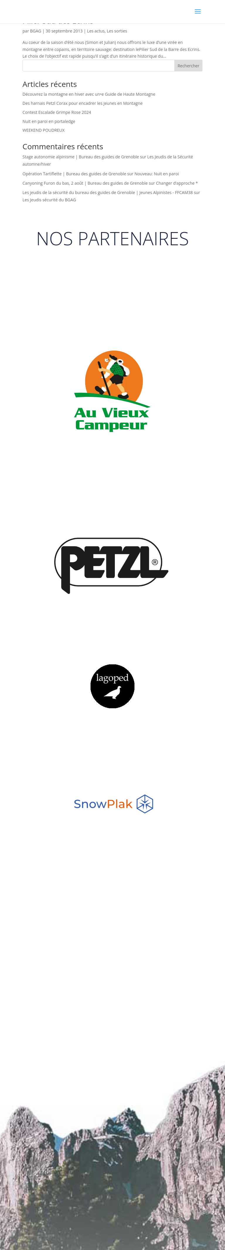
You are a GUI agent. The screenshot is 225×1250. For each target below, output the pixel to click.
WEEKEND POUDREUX (44, 130)
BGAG (35, 31)
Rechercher (188, 65)
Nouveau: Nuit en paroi (156, 173)
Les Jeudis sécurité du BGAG (49, 200)
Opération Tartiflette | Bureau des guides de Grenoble (74, 173)
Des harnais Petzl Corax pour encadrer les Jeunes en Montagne (83, 103)
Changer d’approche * (177, 183)
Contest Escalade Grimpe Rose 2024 (57, 112)
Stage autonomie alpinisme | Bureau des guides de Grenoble (81, 157)
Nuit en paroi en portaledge (49, 121)
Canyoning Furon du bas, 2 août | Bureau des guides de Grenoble (85, 183)
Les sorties (117, 31)
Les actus (96, 31)
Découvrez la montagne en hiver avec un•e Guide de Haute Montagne (89, 94)
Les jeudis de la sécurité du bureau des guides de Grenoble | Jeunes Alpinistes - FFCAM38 (108, 192)
